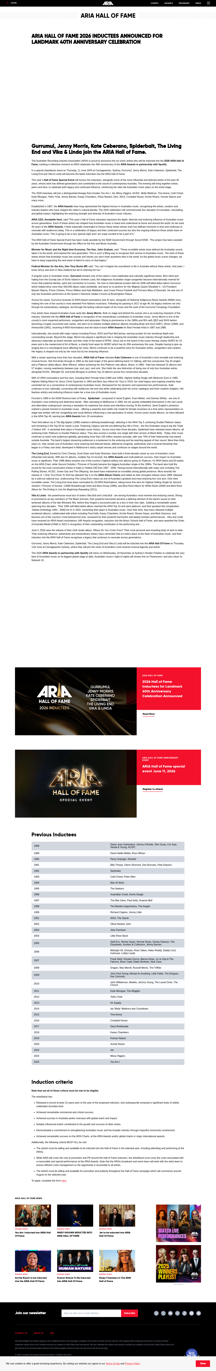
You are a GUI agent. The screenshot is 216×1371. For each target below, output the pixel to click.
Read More (149, 714)
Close (203, 1364)
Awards (168, 3)
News (198, 3)
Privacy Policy (132, 1363)
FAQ (52, 1333)
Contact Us (21, 1333)
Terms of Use (113, 1363)
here (64, 1180)
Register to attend (153, 789)
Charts (154, 3)
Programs (184, 3)
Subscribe (129, 1313)
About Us (39, 1333)
